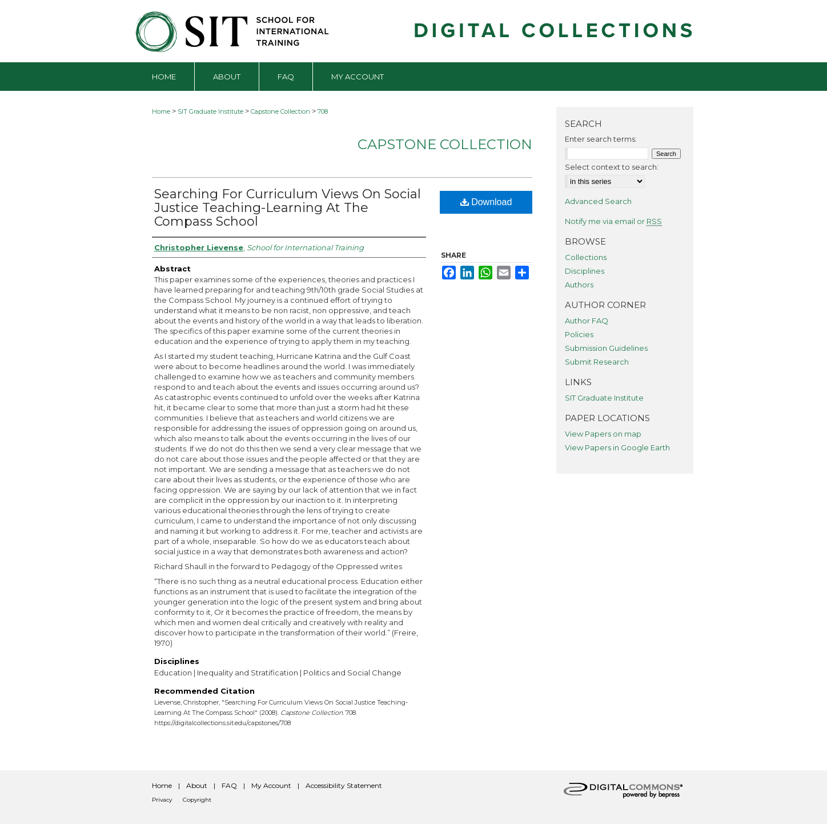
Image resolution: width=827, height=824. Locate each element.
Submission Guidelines (606, 348)
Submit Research (597, 361)
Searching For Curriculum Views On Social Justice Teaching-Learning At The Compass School (287, 207)
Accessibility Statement (344, 785)
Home (161, 111)
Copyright (197, 799)
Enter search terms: (601, 138)
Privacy (162, 799)
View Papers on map (603, 433)
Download (486, 202)
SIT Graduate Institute (210, 111)
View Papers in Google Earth (617, 447)
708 (323, 111)
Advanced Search (598, 201)
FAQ (229, 785)
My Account (271, 785)
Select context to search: (612, 166)
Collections (586, 257)
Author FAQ (586, 320)
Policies (579, 334)
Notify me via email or (613, 221)
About (196, 785)
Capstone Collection (280, 111)
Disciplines (584, 270)
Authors (579, 284)
